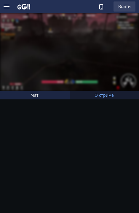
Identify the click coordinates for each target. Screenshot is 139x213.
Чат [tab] (35, 95)
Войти (124, 6)
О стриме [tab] (104, 95)
